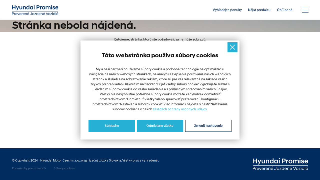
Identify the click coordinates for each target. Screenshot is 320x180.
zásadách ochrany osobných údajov (180, 109)
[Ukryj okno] (233, 47)
